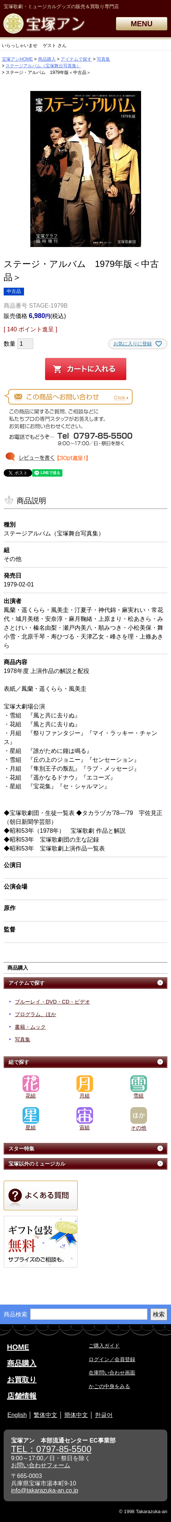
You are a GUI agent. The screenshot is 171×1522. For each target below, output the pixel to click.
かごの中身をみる (109, 1386)
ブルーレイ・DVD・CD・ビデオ (52, 1002)
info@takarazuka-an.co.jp (44, 1490)
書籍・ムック (30, 1027)
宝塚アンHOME (17, 59)
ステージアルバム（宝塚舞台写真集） (43, 65)
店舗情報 (22, 1396)
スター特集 (21, 1148)
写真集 (103, 59)
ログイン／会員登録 (112, 1359)
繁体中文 (45, 1415)
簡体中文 (76, 1415)
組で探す (18, 1062)
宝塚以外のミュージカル (36, 1164)
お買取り (22, 1380)
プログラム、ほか (35, 1014)
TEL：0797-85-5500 (51, 1449)
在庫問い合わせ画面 (112, 1373)
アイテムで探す (76, 59)
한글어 (104, 1415)
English (17, 1415)
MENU (142, 24)
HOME (18, 1347)
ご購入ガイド (104, 1346)
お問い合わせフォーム (40, 1465)
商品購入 (47, 59)
